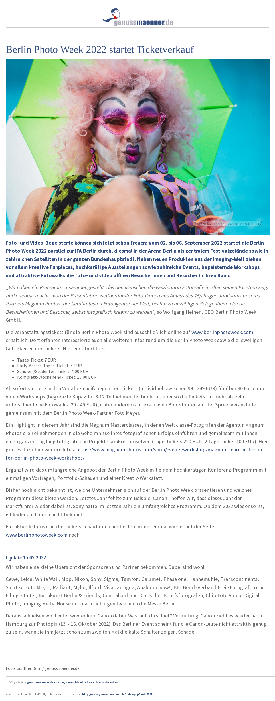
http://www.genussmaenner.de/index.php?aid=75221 (118, 694)
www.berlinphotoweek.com (222, 332)
